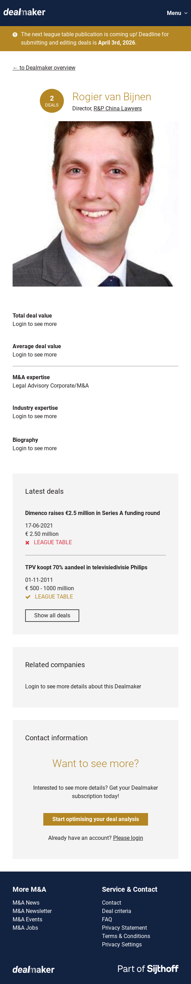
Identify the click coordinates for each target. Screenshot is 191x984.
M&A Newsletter (32, 911)
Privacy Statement (124, 927)
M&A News (26, 902)
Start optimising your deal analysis (95, 819)
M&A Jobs (25, 927)
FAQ (107, 919)
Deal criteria (116, 911)
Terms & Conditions (126, 936)
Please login (128, 838)
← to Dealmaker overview (44, 67)
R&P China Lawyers (118, 108)
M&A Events (27, 919)
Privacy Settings (122, 944)
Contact (111, 902)
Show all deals (52, 615)
